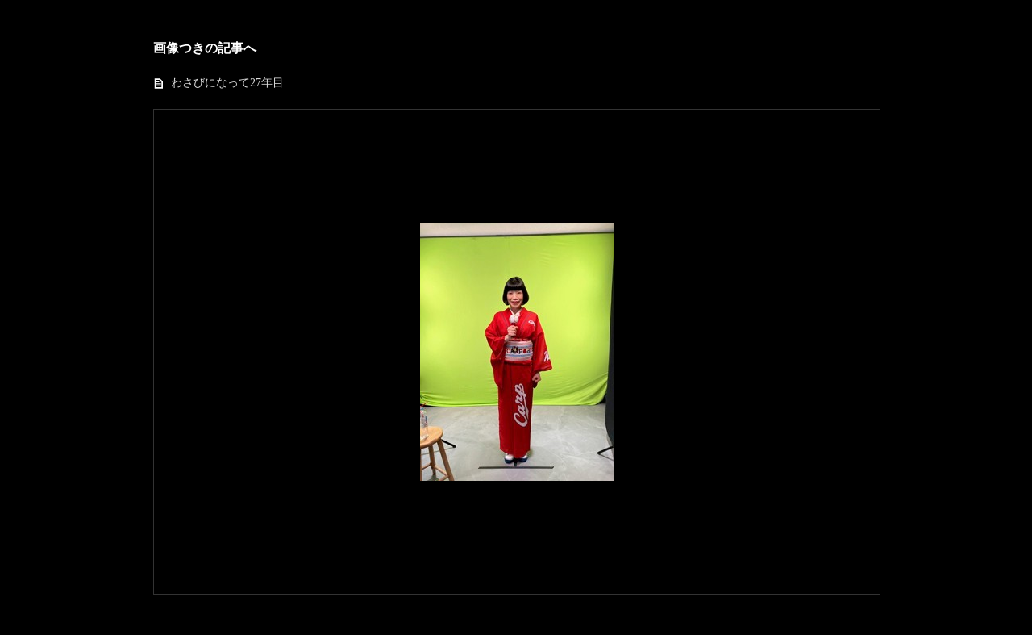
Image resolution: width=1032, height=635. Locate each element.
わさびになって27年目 (227, 83)
